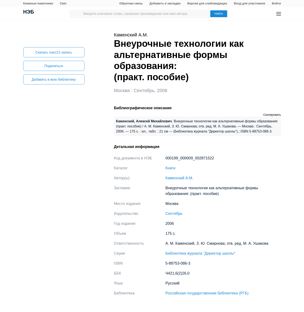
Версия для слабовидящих (207, 3)
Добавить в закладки (164, 3)
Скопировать (272, 114)
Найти (218, 13)
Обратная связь (131, 3)
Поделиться (53, 66)
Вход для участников (249, 3)
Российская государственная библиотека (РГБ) (207, 293)
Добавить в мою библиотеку (54, 79)
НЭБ (28, 12)
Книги (170, 168)
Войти (276, 3)
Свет (63, 3)
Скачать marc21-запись (53, 52)
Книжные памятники (38, 3)
